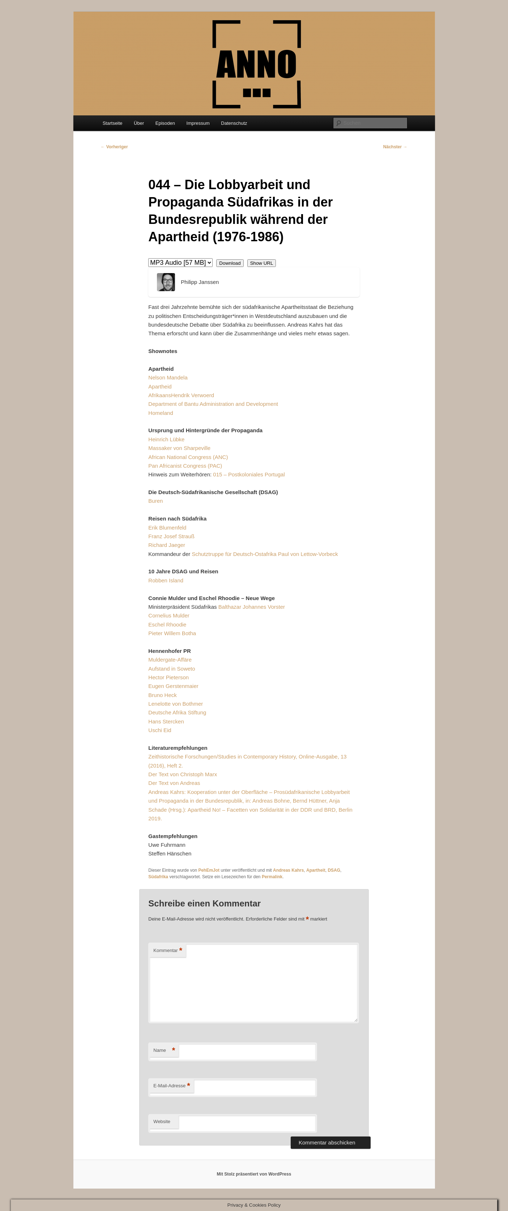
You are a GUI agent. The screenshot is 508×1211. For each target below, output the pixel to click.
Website (161, 1121)
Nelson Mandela (167, 377)
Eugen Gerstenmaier (173, 686)
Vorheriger (114, 146)
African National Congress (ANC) (188, 457)
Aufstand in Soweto (171, 669)
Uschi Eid (159, 730)
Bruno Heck (162, 695)
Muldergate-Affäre (170, 660)
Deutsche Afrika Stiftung (177, 712)
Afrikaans (159, 395)
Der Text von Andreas (174, 783)
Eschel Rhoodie (167, 624)
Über (139, 123)
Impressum (198, 123)
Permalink (272, 876)
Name (164, 1050)
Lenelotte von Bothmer (175, 704)
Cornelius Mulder (168, 615)
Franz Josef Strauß (171, 536)
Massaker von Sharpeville (179, 448)
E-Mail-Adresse (171, 1086)
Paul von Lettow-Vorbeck (308, 554)
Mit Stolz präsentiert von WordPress (254, 1174)
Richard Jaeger (166, 545)
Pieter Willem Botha (172, 633)
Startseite (113, 123)
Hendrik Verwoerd (192, 395)
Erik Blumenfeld (167, 527)
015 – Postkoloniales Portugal (249, 474)
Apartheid (159, 386)
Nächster (395, 146)
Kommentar (167, 951)
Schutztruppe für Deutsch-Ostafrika (234, 554)
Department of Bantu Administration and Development (213, 404)
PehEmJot (208, 870)
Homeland (160, 413)
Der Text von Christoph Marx (182, 774)
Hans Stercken (166, 721)
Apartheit (315, 870)
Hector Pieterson (168, 677)
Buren (155, 501)
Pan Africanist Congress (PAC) (185, 466)
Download (229, 263)
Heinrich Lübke (166, 439)
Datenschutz (234, 123)
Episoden (165, 123)
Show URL (261, 263)
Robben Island (165, 580)
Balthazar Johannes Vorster (251, 607)
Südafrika (158, 876)
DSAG (334, 870)
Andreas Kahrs (288, 870)
